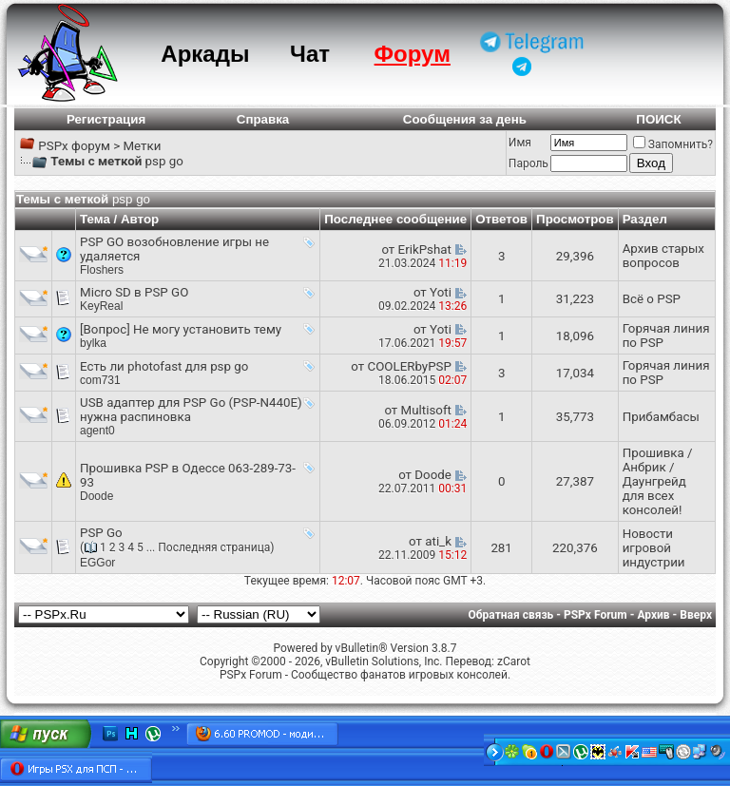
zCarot (513, 661)
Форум (413, 54)
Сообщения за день (465, 119)
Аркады (205, 54)
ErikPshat (424, 249)
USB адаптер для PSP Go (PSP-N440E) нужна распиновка (191, 409)
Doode (96, 496)
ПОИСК (658, 119)
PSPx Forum (595, 615)
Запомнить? (673, 144)
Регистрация (106, 119)
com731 (100, 380)
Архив (653, 615)
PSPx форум (74, 146)
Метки (142, 146)
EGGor (97, 562)
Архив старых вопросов (663, 255)
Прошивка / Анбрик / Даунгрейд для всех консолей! (658, 481)
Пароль (528, 163)
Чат (310, 54)
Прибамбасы (661, 417)
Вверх (696, 615)
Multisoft (426, 410)
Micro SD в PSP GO (134, 292)
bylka (93, 343)
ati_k (438, 541)
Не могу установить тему (207, 329)
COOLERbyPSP (409, 366)
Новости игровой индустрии (654, 548)
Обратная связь (511, 615)
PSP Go (101, 533)
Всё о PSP (652, 299)
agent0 (97, 430)
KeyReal (101, 306)
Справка (263, 119)
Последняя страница (214, 547)
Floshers (102, 270)
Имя (520, 142)
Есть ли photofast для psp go (164, 366)
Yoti (440, 292)
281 (500, 548)
